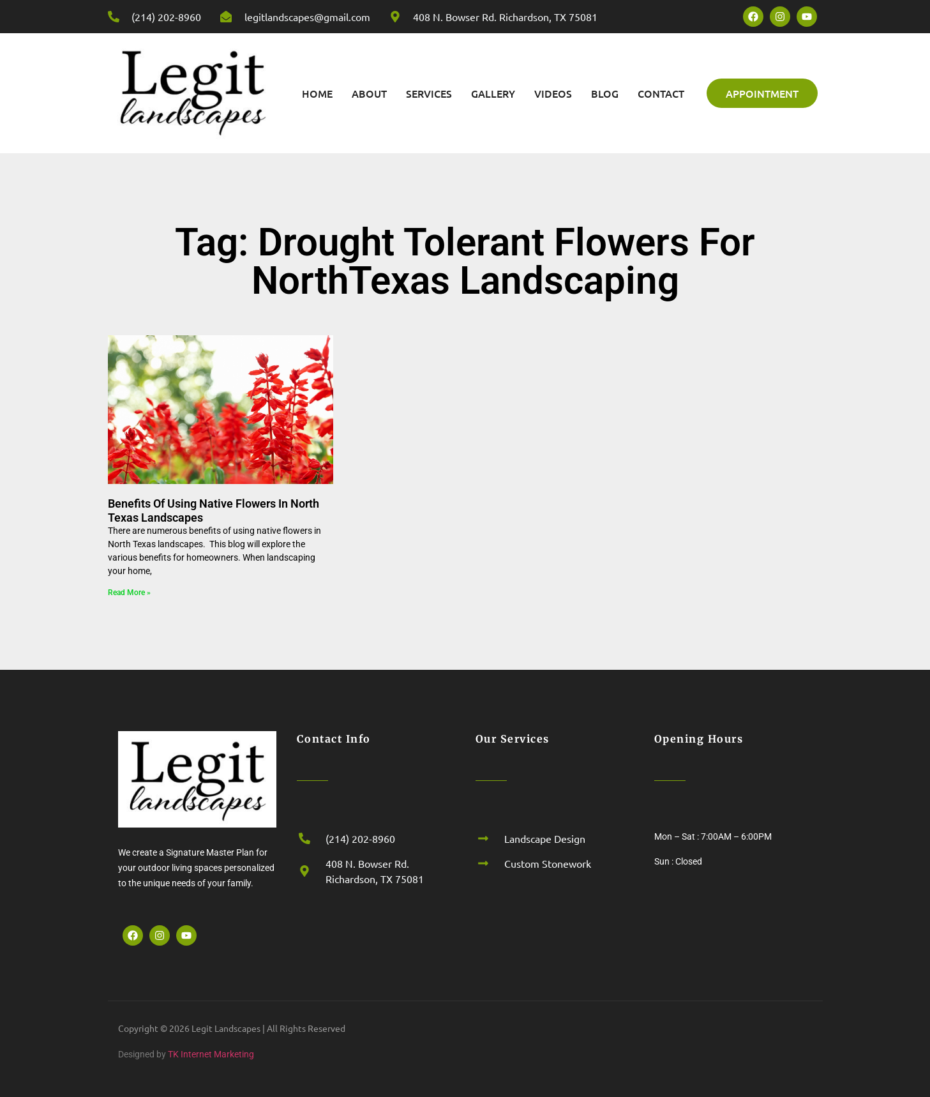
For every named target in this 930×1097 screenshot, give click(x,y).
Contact (661, 93)
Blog (605, 93)
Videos (553, 93)
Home (317, 93)
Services (429, 93)
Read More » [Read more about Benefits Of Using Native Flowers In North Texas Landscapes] (129, 592)
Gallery (493, 93)
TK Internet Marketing (211, 1054)
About (369, 93)
